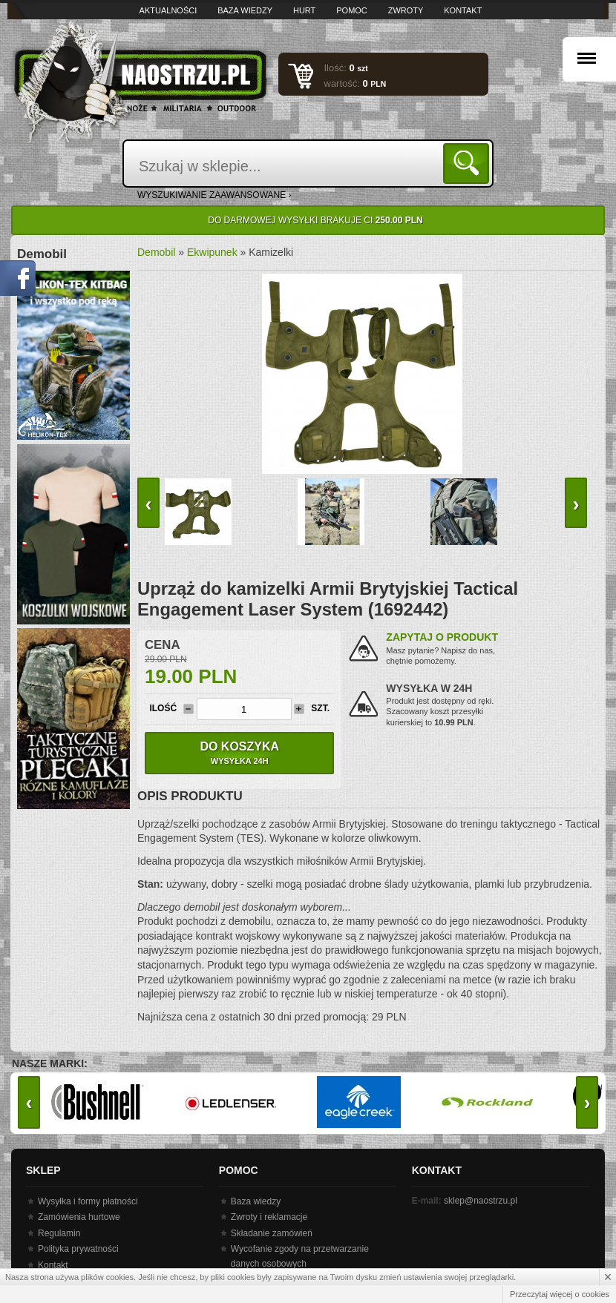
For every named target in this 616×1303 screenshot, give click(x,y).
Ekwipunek (212, 252)
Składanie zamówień (271, 1233)
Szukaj (468, 163)
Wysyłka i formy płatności (88, 1201)
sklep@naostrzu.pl (480, 1200)
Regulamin (59, 1233)
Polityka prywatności (78, 1249)
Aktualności (168, 10)
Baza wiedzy (244, 10)
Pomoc (351, 10)
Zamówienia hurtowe (79, 1217)
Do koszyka (239, 752)
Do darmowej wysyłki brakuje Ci (315, 220)
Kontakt (463, 10)
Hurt (304, 10)
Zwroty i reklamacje (269, 1217)
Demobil (156, 252)
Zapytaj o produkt (442, 637)
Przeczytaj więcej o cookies (559, 1294)
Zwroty (406, 10)
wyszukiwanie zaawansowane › (214, 195)
